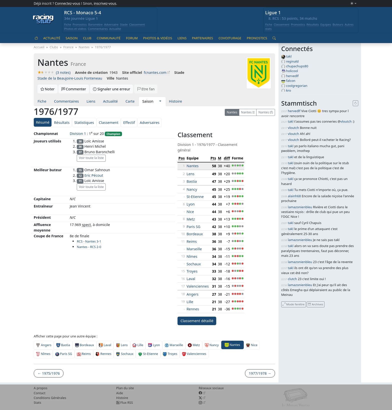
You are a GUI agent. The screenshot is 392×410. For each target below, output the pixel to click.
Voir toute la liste (91, 158)
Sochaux (193, 264)
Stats (37, 402)
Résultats (312, 24)
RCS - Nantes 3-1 (89, 241)
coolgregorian (296, 85)
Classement (137, 24)
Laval (190, 278)
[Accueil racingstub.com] (43, 19)
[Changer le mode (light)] (353, 3)
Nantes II (247, 112)
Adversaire (111, 24)
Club (87, 38)
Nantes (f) (265, 112)
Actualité (115, 29)
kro (288, 90)
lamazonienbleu (300, 207)
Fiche (67, 24)
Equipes (325, 24)
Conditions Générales (50, 397)
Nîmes (191, 256)
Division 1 (78, 133)
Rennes (192, 309)
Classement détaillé (197, 320)
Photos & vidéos (157, 38)
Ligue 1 (273, 13)
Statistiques (84, 122)
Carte (130, 101)
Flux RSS (124, 402)
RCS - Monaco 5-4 (82, 13)
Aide (119, 393)
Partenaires (202, 38)
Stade (124, 24)
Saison (72, 38)
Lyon (190, 204)
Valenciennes (197, 286)
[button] (160, 101)
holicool (292, 71)
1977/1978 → (260, 373)
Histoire (175, 101)
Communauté (108, 38)
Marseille (194, 249)
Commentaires (98, 29)
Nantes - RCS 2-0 (89, 247)
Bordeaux (194, 234)
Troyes (192, 271)
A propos (41, 388)
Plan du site (125, 388)
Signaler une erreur (111, 89)
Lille (189, 301)
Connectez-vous (67, 3)
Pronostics (79, 24)
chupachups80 (297, 66)
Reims (191, 241)
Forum (132, 38)
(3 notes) (54, 72)
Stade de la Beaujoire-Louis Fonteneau (70, 78)
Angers (192, 294)
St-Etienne (195, 196)
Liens (182, 38)
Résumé (42, 122)
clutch (292, 279)
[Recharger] (355, 103)
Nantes (232, 112)
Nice (190, 211)
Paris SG (193, 226)
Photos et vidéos (75, 29)
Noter (47, 89)
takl (289, 56)
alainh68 (294, 196)
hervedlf (292, 76)
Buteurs (337, 24)
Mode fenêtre (293, 304)
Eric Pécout (93, 175)
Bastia (191, 181)
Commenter (74, 89)
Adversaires (150, 122)
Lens (190, 173)
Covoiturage (229, 38)
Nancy (191, 189)
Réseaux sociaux (211, 388)
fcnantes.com (155, 72)
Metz (190, 219)
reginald (292, 61)
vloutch (346, 121)
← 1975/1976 (49, 373)
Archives (315, 304)
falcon (290, 80)
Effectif (129, 122)
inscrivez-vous (105, 3)
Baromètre (95, 24)
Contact (40, 393)
